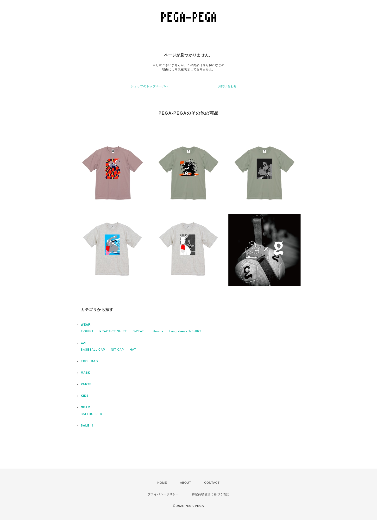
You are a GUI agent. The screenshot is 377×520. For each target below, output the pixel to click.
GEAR (85, 407)
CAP (84, 343)
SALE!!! (87, 425)
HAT (133, 349)
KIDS (85, 395)
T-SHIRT (87, 331)
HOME (162, 482)
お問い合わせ (227, 86)
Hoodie (158, 331)
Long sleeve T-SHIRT (185, 331)
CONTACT (212, 482)
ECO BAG (89, 361)
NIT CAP (117, 349)
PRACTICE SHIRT (113, 331)
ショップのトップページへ (149, 86)
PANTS (86, 384)
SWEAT (140, 331)
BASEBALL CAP (93, 349)
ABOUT (185, 482)
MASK (85, 372)
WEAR (86, 324)
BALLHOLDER (91, 414)
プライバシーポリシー (163, 494)
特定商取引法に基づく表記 (210, 494)
